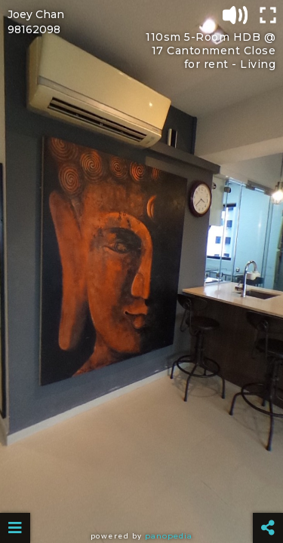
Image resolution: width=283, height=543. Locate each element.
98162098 (34, 29)
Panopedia (168, 536)
